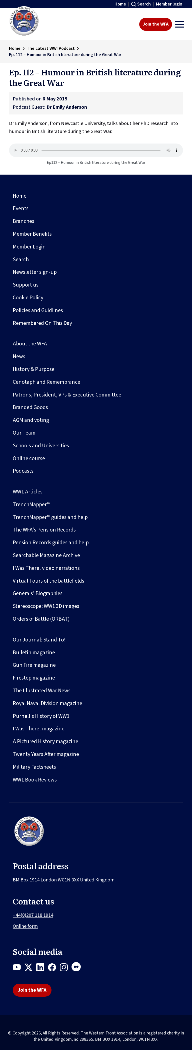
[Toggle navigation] (179, 24)
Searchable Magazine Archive (46, 555)
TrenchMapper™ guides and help (50, 517)
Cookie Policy (28, 298)
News (19, 356)
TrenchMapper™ (31, 504)
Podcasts (23, 471)
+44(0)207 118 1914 (33, 915)
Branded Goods (30, 407)
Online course (29, 458)
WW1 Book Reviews (35, 780)
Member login (169, 4)
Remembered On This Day (42, 323)
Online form (25, 926)
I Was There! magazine (38, 729)
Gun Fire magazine (34, 665)
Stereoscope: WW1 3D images (46, 606)
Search (144, 4)
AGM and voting (31, 420)
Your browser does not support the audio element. (96, 150)
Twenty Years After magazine (46, 754)
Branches (23, 221)
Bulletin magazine (34, 652)
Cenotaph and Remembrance (46, 382)
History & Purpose (33, 369)
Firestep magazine (34, 678)
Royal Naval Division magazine (47, 703)
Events (20, 208)
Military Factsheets (34, 767)
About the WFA (30, 344)
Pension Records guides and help (51, 543)
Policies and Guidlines (38, 310)
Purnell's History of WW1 (41, 716)
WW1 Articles (27, 492)
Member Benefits (32, 234)
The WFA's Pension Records (44, 530)
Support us (25, 285)
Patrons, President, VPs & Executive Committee (67, 395)
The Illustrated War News (41, 691)
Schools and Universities (41, 446)
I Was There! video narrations (46, 568)
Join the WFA (155, 24)
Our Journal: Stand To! (39, 640)
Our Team (24, 433)
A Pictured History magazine (45, 741)
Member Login (29, 247)
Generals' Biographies (37, 593)
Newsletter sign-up (35, 272)
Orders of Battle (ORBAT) (41, 619)
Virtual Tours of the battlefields (48, 581)
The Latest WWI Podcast (51, 48)
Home (120, 4)
